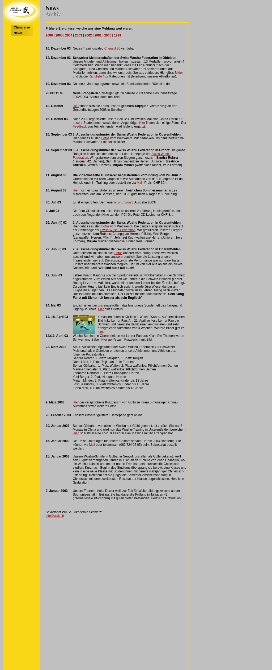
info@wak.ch (55, 516)
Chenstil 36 (112, 48)
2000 (107, 35)
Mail (140, 183)
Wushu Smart (123, 202)
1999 (117, 35)
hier (100, 332)
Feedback (80, 126)
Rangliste (95, 76)
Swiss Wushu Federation (117, 230)
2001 (98, 35)
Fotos (105, 138)
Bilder (179, 73)
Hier (76, 106)
